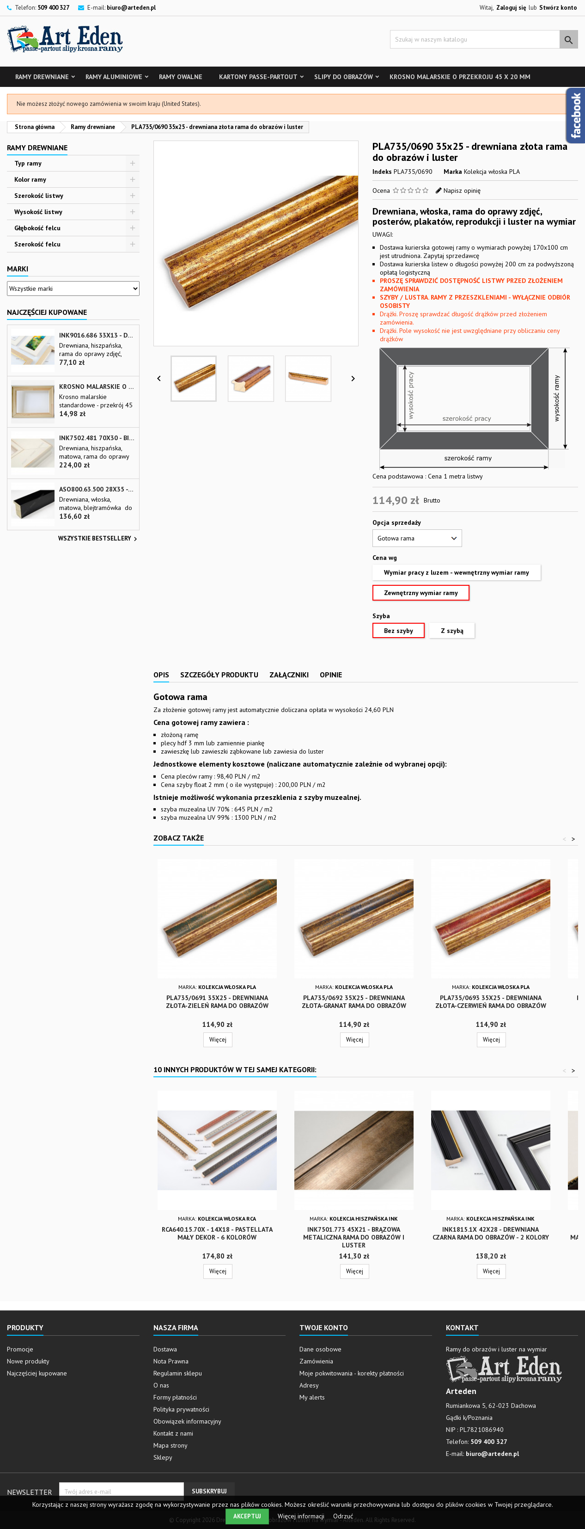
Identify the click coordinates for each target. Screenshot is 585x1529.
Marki (17, 268)
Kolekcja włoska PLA (492, 171)
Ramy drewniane (42, 77)
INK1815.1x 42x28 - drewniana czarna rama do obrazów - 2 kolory (491, 1233)
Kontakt (462, 1327)
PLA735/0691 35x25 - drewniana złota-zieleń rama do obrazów (217, 1002)
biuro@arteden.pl (131, 8)
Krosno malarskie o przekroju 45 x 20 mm (460, 77)
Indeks (382, 171)
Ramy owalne (180, 77)
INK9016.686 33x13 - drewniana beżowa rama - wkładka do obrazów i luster (97, 335)
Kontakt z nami (173, 1433)
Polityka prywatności (181, 1409)
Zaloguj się (511, 8)
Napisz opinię (462, 190)
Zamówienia (316, 1361)
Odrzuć (343, 1516)
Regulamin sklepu (177, 1373)
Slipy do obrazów (343, 77)
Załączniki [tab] (289, 674)
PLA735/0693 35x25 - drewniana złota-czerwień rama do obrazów (490, 1002)
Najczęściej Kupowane (47, 312)
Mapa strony (170, 1445)
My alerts (312, 1397)
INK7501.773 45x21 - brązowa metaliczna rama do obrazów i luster (353, 1237)
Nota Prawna (171, 1361)
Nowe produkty (28, 1361)
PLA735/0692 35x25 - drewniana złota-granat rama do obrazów (354, 1002)
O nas (161, 1385)
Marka (453, 171)
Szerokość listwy (38, 195)
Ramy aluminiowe (113, 77)
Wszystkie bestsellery (99, 539)
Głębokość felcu (37, 228)
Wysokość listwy (38, 212)
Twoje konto (323, 1327)
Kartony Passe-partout (258, 77)
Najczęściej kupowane (37, 1373)
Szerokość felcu (37, 244)
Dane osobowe (320, 1349)
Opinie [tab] (331, 674)
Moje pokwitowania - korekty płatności (351, 1373)
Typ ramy (28, 163)
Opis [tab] (161, 674)
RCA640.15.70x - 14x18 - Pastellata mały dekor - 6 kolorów (217, 1233)
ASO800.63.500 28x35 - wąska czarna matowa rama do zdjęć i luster (97, 489)
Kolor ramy (30, 179)
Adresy (309, 1385)
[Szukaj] (484, 39)
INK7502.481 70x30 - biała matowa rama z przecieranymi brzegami (97, 438)
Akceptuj (247, 1516)
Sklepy (162, 1457)
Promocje (20, 1349)
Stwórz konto (558, 8)
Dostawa (165, 1349)
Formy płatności (175, 1397)
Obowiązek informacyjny (187, 1421)
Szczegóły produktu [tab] (219, 674)
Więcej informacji (302, 1516)
